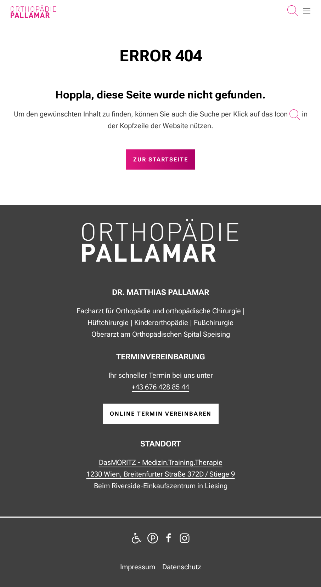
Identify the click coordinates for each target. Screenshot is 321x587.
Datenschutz (181, 567)
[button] (292, 11)
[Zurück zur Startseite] (33, 11)
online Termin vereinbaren (161, 413)
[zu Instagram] (184, 537)
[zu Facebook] (168, 537)
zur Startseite (160, 159)
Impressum (137, 567)
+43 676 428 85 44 (160, 387)
